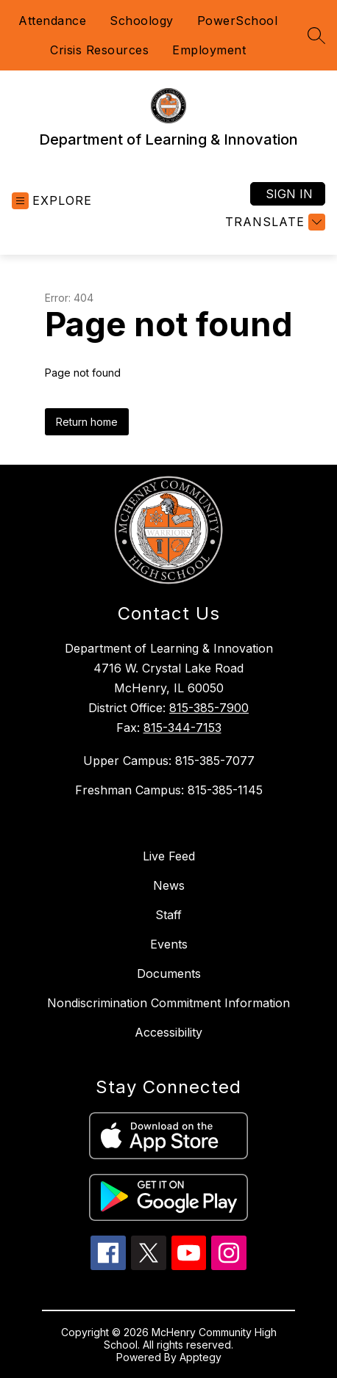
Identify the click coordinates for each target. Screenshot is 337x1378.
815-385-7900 (209, 707)
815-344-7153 (182, 727)
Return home (87, 422)
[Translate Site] (273, 222)
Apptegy (200, 1357)
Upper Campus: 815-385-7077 (169, 760)
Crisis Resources (99, 50)
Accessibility (168, 1032)
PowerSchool (237, 20)
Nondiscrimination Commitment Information (168, 1003)
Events (169, 944)
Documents (169, 973)
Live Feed (169, 856)
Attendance (52, 20)
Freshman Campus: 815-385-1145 (169, 790)
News (169, 885)
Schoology (142, 20)
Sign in (289, 193)
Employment (209, 50)
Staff (168, 914)
